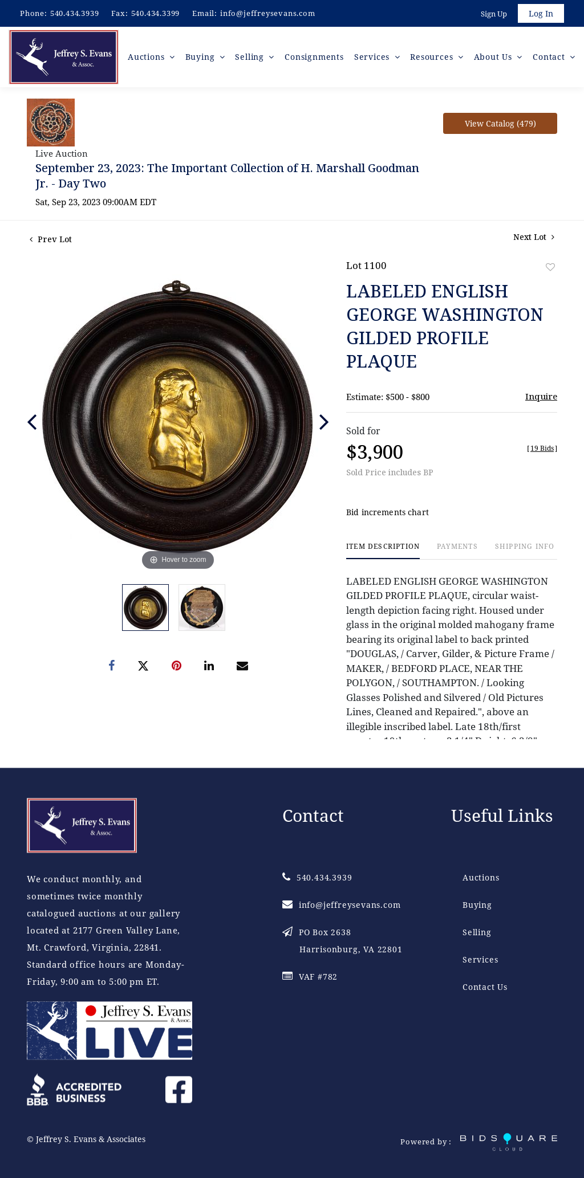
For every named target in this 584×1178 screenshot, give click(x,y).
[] (542, 448)
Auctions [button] (147, 56)
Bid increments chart (387, 512)
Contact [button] (550, 56)
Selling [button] (250, 56)
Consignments (314, 56)
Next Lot (533, 237)
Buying (477, 904)
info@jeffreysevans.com (267, 13)
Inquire (541, 396)
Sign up (494, 14)
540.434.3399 (155, 13)
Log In (541, 13)
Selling (477, 932)
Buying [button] (201, 56)
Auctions (481, 877)
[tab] (383, 551)
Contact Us (485, 986)
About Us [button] (494, 56)
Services (480, 959)
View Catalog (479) (500, 123)
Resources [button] (433, 56)
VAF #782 (310, 976)
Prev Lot (51, 239)
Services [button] (373, 56)
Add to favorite (550, 267)
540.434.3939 (74, 13)
